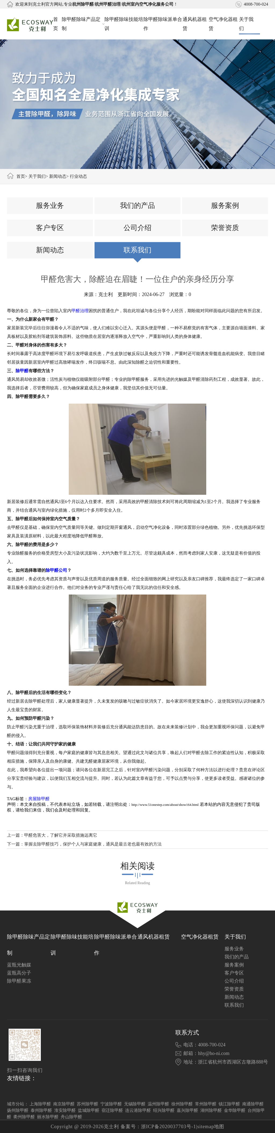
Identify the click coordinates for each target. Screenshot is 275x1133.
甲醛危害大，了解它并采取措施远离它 (60, 835)
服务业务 (50, 205)
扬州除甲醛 (17, 1110)
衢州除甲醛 (24, 1116)
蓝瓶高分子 (19, 973)
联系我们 (137, 250)
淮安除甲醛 (65, 1110)
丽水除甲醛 (48, 1116)
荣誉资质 (225, 228)
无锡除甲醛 (135, 1104)
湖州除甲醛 (211, 1110)
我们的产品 (137, 205)
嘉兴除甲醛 (187, 1110)
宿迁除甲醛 (112, 1110)
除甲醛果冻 (19, 981)
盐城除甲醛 (88, 1110)
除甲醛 (22, 370)
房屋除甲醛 (39, 798)
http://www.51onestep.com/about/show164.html (165, 805)
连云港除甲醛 (138, 1110)
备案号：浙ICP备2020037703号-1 (158, 1126)
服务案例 (225, 205)
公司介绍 (137, 228)
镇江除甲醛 (229, 1104)
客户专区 (50, 228)
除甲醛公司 (56, 570)
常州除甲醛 (205, 1104)
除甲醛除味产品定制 (83, 24)
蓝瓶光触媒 (19, 965)
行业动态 (78, 176)
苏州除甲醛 (87, 1104)
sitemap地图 (210, 1126)
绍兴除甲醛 (164, 1110)
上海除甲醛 (40, 1104)
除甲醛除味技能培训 (123, 24)
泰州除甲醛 (41, 1110)
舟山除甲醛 (71, 1116)
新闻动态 (57, 176)
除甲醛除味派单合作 (162, 24)
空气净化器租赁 (223, 24)
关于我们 (249, 24)
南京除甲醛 (64, 1104)
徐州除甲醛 (182, 1104)
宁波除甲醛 (111, 1104)
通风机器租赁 (195, 24)
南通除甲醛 (253, 1104)
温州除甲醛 (158, 1104)
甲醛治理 (80, 310)
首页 (55, 24)
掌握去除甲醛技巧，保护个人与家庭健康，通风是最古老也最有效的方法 (93, 844)
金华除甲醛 (234, 1110)
